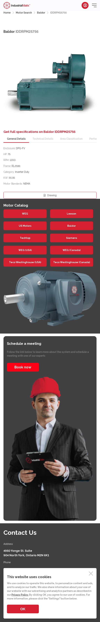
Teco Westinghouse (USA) (25, 262)
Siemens (71, 238)
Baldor (41, 12)
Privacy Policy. (20, 594)
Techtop (25, 238)
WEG (25, 213)
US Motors (25, 225)
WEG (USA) (25, 250)
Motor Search (24, 12)
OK (23, 609)
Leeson (71, 213)
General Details (16, 138)
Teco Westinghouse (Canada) (71, 262)
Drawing (50, 195)
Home (7, 12)
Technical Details (43, 138)
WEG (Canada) (72, 250)
